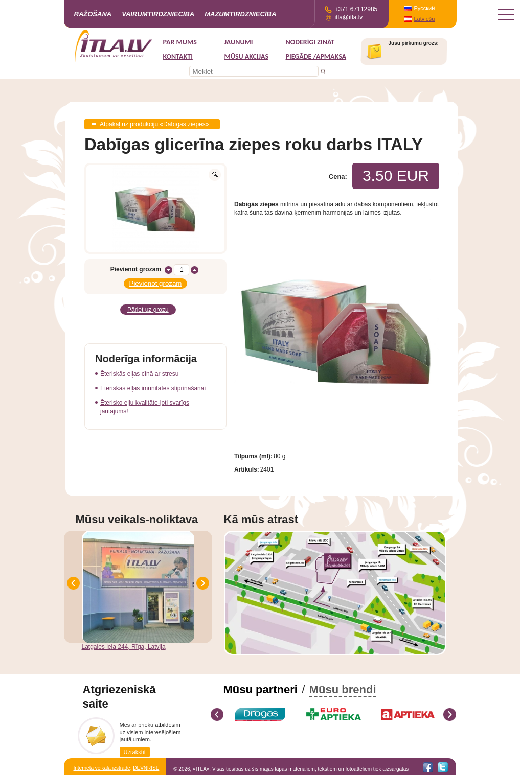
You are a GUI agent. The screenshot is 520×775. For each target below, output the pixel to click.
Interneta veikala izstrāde (102, 768)
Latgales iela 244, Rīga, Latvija (124, 646)
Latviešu (424, 19)
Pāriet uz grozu (148, 309)
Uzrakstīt (135, 752)
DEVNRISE (146, 768)
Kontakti (178, 56)
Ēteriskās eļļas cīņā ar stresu (139, 374)
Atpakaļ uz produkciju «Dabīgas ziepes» (154, 124)
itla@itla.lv (349, 17)
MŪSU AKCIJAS (246, 56)
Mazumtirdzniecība (240, 14)
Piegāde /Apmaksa (316, 56)
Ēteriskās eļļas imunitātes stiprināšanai (153, 388)
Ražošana (93, 14)
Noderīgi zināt (310, 42)
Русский (424, 8)
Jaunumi (238, 42)
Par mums (180, 42)
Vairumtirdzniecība (158, 14)
